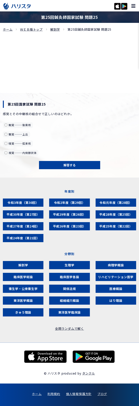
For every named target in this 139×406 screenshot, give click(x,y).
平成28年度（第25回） (115, 214)
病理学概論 (116, 265)
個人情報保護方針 (79, 394)
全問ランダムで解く (69, 328)
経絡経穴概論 (69, 300)
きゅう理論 (23, 312)
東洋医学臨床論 (69, 312)
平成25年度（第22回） (115, 226)
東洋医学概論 (23, 300)
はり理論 (115, 300)
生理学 (69, 265)
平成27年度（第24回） (23, 226)
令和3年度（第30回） (23, 202)
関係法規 (69, 288)
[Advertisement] (69, 60)
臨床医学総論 (23, 277)
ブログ (102, 394)
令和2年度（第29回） (69, 202)
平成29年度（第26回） (69, 214)
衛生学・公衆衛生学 (23, 288)
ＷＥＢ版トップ (31, 29)
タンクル (88, 373)
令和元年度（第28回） (115, 202)
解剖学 (55, 29)
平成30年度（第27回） (23, 214)
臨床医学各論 (69, 277)
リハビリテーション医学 (115, 277)
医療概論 (115, 288)
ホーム (7, 29)
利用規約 (53, 394)
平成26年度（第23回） (69, 226)
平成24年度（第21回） (23, 238)
